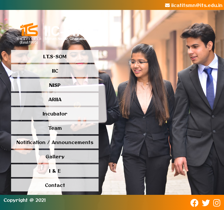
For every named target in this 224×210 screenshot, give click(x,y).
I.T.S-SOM (54, 56)
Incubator (55, 113)
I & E (55, 170)
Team (55, 128)
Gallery (55, 156)
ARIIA (55, 99)
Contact (55, 185)
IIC (55, 70)
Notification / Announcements (54, 142)
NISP (55, 85)
